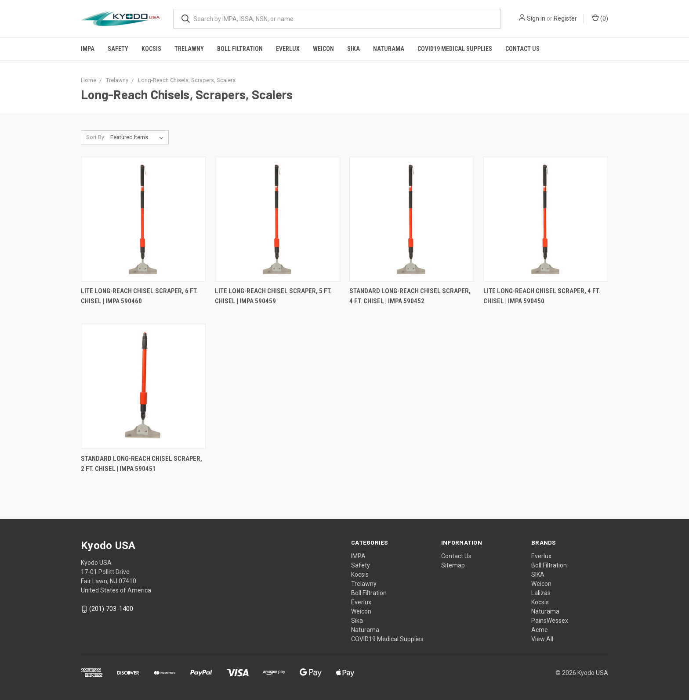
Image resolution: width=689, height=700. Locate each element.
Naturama (388, 48)
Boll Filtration (240, 48)
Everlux (288, 48)
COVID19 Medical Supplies (454, 48)
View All (542, 639)
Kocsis (151, 48)
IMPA (87, 48)
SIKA (537, 574)
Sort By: (95, 137)
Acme (539, 629)
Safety (118, 48)
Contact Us (522, 48)
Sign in (536, 18)
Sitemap (453, 565)
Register (565, 18)
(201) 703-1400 (111, 609)
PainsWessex (549, 620)
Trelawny (189, 48)
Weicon (323, 48)
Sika (353, 48)
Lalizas (541, 592)
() (600, 18)
